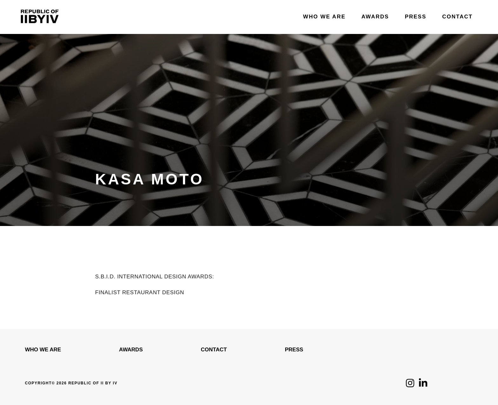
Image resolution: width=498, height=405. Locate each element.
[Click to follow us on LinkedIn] (423, 385)
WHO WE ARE (43, 350)
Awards (131, 350)
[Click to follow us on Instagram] (410, 385)
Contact (214, 350)
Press (294, 350)
